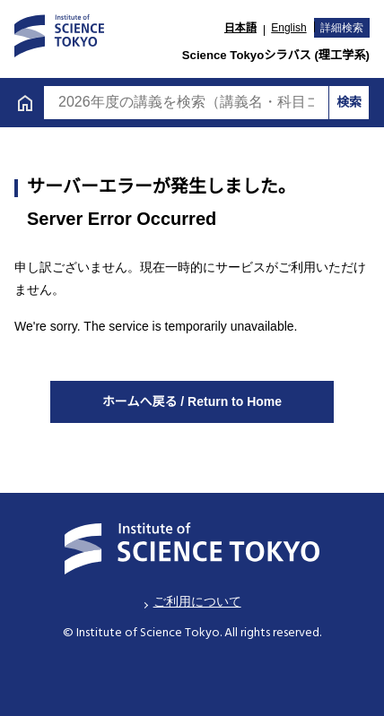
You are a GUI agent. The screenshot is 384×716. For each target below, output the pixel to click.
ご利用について (197, 601)
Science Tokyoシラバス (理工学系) (276, 55)
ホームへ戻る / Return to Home (192, 401)
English (288, 28)
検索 (349, 102)
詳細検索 (341, 28)
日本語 (240, 28)
